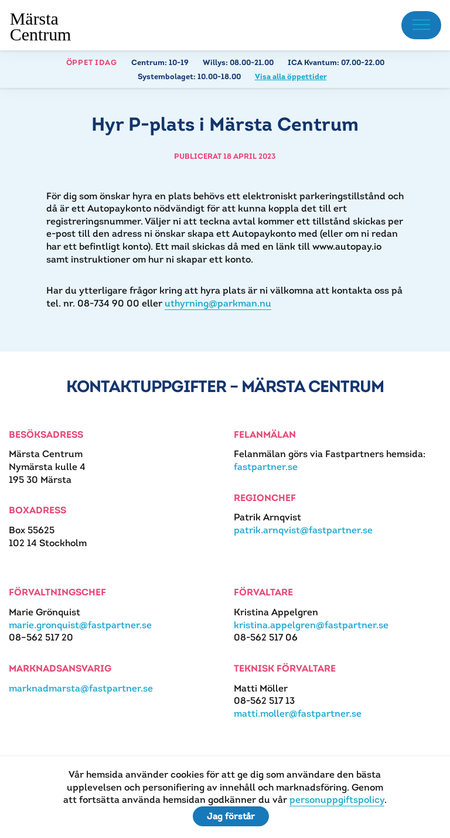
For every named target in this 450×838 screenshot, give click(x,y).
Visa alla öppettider (291, 76)
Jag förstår (231, 816)
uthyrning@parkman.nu (218, 303)
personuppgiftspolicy (336, 799)
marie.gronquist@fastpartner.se (80, 625)
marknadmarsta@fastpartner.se (81, 688)
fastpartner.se (266, 467)
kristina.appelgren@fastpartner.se (311, 625)
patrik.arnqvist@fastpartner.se (303, 530)
